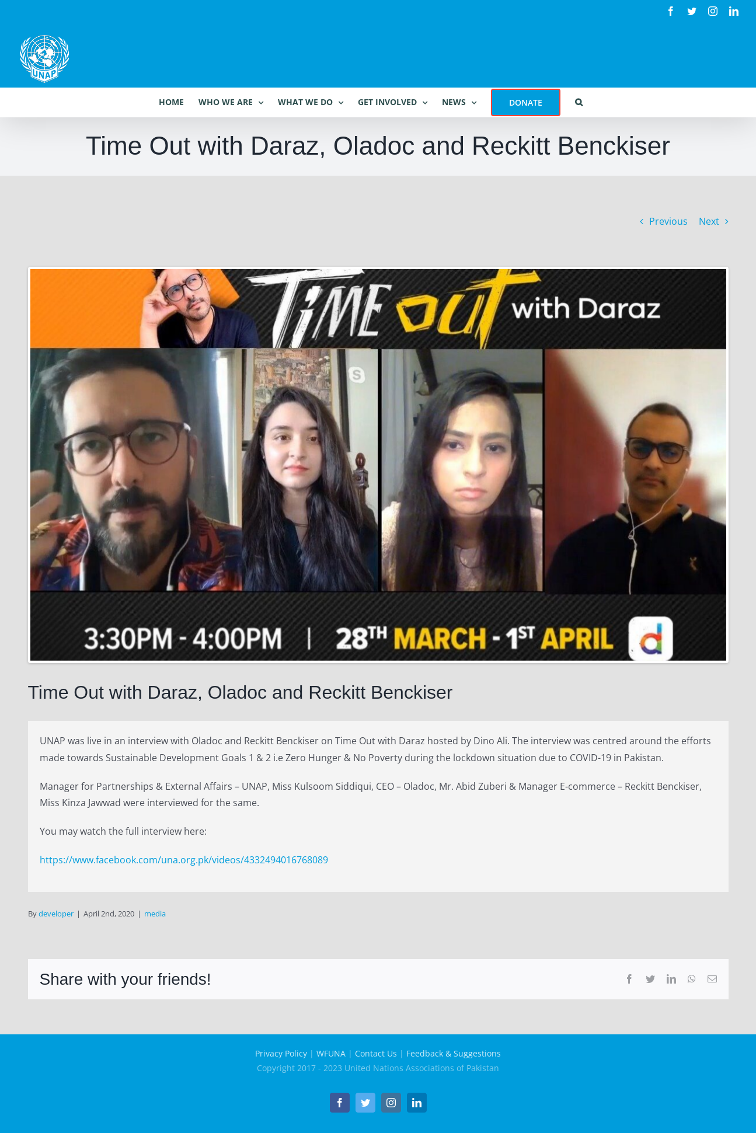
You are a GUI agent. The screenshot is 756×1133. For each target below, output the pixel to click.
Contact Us (376, 1053)
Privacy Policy (281, 1053)
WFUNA (331, 1053)
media (155, 913)
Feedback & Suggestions (453, 1053)
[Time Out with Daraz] (378, 465)
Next (709, 221)
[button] (579, 102)
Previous (668, 221)
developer (56, 913)
